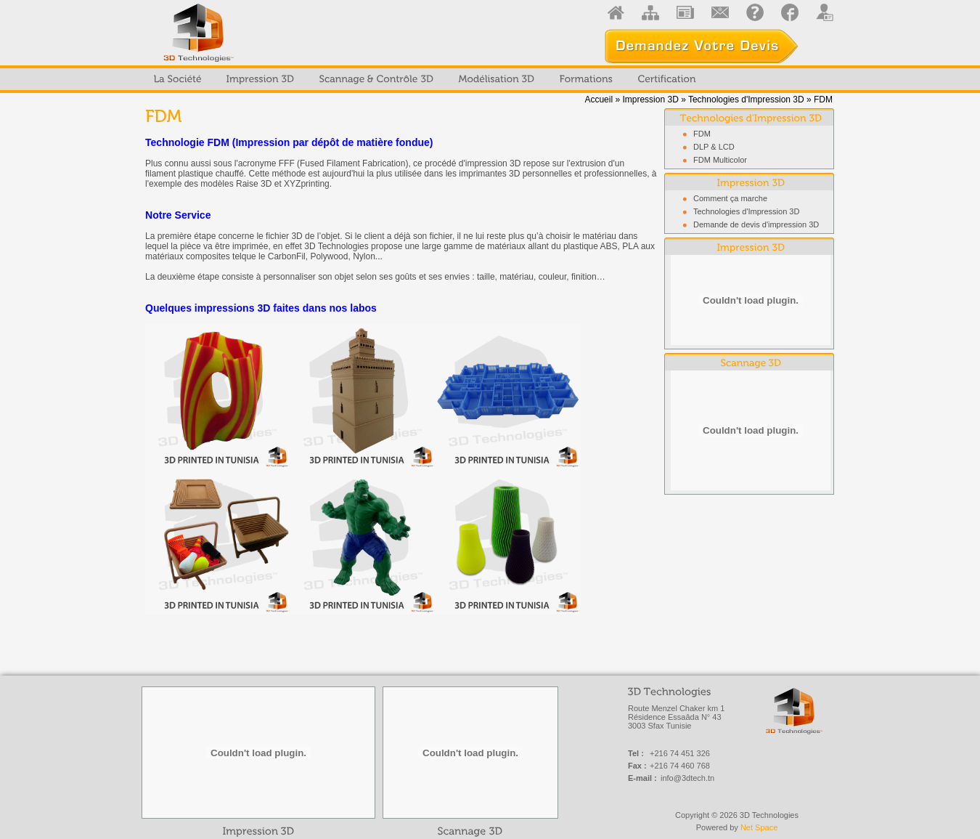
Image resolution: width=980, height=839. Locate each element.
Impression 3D (650, 99)
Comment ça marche (730, 198)
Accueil (598, 99)
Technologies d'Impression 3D (746, 99)
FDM (702, 133)
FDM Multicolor (720, 159)
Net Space (758, 827)
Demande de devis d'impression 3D (756, 224)
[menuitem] (178, 79)
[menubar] (425, 79)
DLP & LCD (714, 146)
